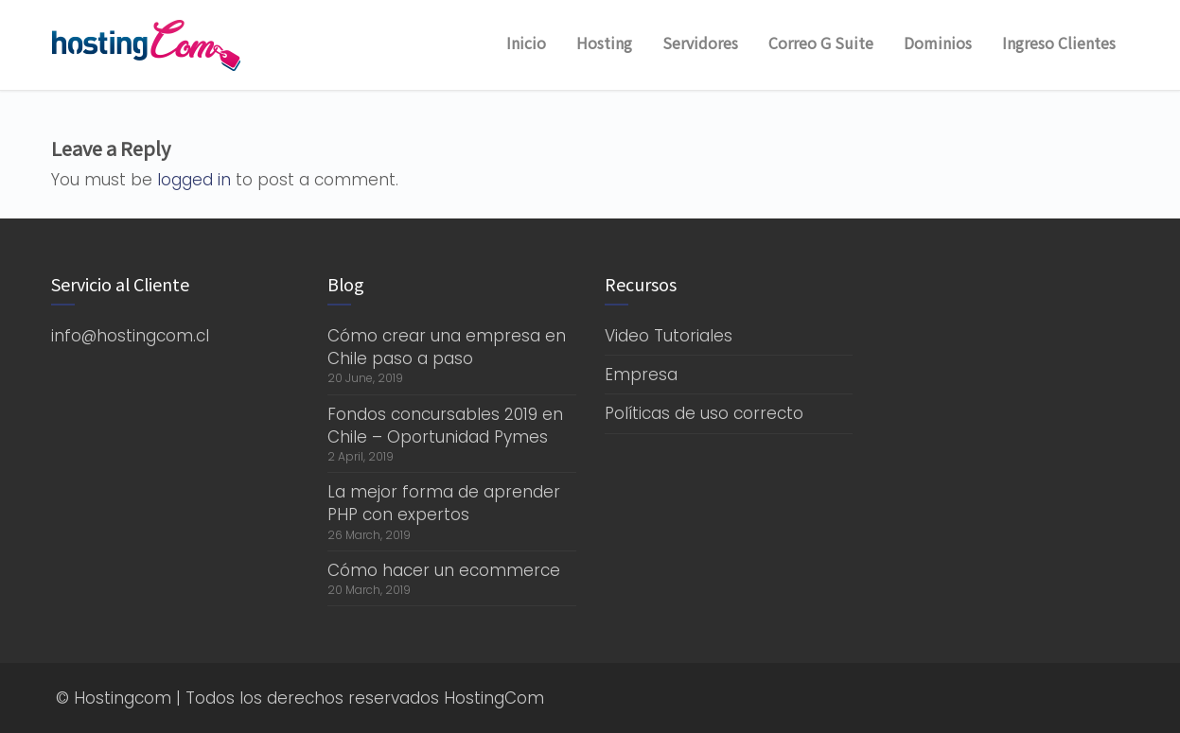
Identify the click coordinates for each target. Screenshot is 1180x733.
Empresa (641, 374)
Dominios (938, 42)
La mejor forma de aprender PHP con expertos (443, 503)
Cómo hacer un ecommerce (443, 570)
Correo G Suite (820, 42)
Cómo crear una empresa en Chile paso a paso (446, 347)
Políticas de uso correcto (704, 413)
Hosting (604, 42)
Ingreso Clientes (1059, 42)
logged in (194, 179)
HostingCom (494, 698)
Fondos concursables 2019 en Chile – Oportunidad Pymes (445, 425)
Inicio (526, 42)
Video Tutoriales (668, 335)
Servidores (700, 42)
